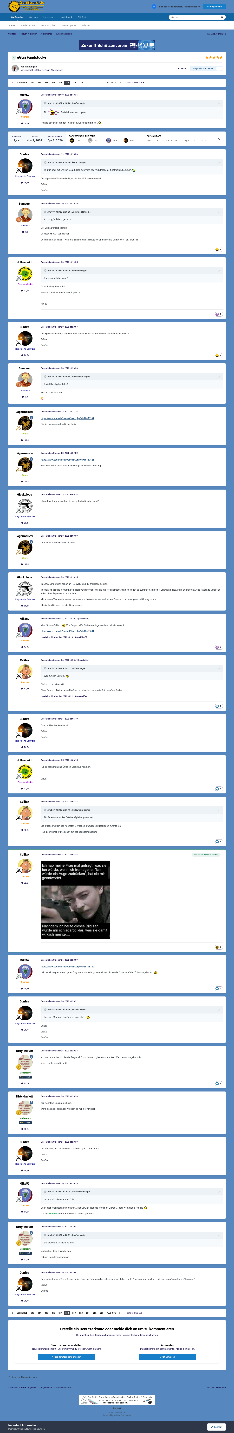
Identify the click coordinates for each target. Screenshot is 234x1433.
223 (102, 83)
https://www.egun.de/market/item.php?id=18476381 (67, 418)
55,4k (25, 523)
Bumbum (24, 203)
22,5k (25, 1083)
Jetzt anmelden (167, 1357)
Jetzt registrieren (214, 6)
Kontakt (117, 1408)
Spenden (33, 17)
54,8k (25, 123)
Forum (12, 25)
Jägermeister (78, 212)
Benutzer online (48, 25)
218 (67, 83)
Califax (24, 660)
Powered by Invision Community (117, 1415)
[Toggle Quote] (45, 103)
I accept (216, 1427)
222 (95, 83)
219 (74, 83)
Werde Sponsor (28, 25)
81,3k (25, 290)
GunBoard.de (17, 18)
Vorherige (22, 83)
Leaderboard (66, 17)
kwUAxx (76, 162)
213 (32, 83)
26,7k (25, 182)
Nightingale (31, 66)
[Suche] (186, 17)
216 (53, 83)
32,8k (25, 688)
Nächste (111, 83)
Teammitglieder (68, 25)
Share (182, 68)
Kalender (86, 25)
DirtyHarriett (24, 1051)
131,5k (25, 440)
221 (88, 83)
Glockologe (24, 494)
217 (60, 83)
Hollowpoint (24, 262)
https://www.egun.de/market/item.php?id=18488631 (67, 631)
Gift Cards (82, 17)
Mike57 (24, 95)
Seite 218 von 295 (135, 83)
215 (46, 83)
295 (25, 232)
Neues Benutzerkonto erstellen (66, 1357)
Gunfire (75, 103)
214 (39, 83)
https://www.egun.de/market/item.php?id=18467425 (67, 459)
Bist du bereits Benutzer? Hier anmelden (179, 7)
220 (81, 83)
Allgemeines (57, 70)
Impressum (48, 17)
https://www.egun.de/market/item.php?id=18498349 (67, 966)
